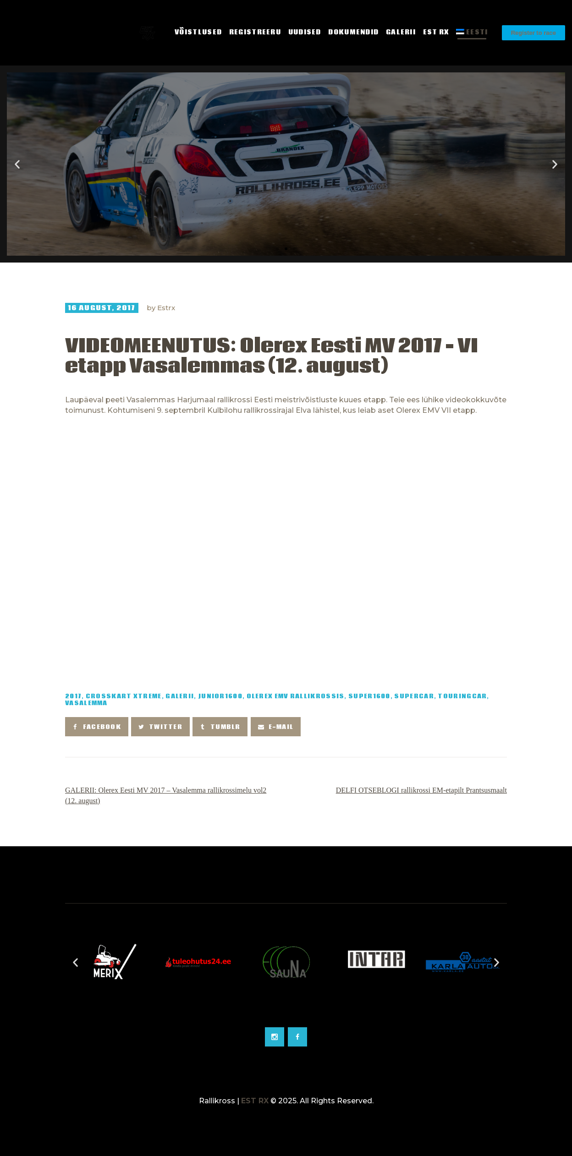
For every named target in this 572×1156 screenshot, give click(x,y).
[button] (277, 248)
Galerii (179, 697)
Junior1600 (220, 697)
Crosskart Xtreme (124, 697)
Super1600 (369, 697)
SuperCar (414, 697)
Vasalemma (86, 703)
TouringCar (462, 697)
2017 (73, 697)
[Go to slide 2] (286, 1013)
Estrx (166, 307)
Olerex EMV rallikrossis (296, 697)
